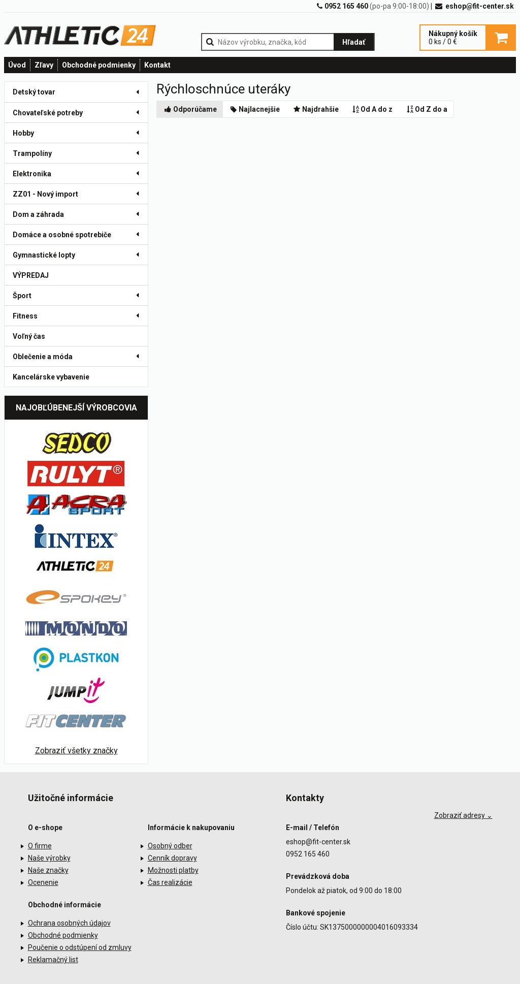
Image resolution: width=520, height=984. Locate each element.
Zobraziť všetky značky (76, 750)
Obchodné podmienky (99, 65)
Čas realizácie (170, 882)
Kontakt (157, 65)
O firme (40, 846)
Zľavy (44, 65)
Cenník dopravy (172, 858)
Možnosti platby (173, 870)
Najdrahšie (315, 109)
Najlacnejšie (254, 109)
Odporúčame (190, 109)
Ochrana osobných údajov (69, 923)
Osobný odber (170, 846)
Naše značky (48, 870)
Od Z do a (426, 109)
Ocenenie (43, 882)
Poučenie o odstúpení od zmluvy (80, 947)
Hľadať (353, 42)
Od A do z (372, 109)
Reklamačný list (53, 960)
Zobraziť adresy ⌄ (463, 815)
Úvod (17, 65)
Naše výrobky (49, 858)
